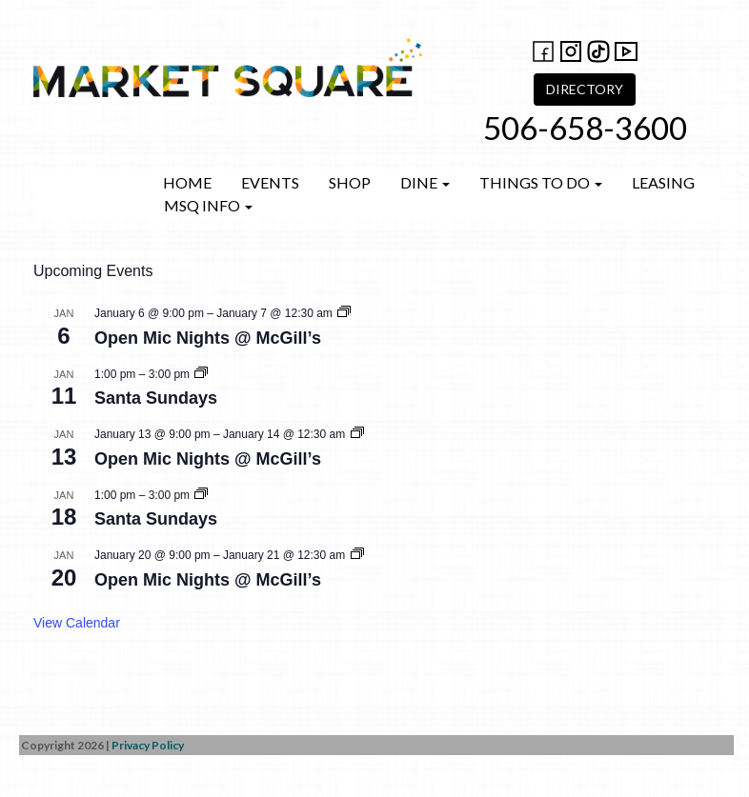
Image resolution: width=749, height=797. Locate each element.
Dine (425, 182)
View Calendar (76, 622)
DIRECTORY (584, 89)
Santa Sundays (155, 398)
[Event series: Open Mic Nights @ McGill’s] (344, 313)
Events (270, 182)
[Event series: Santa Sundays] (201, 374)
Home (187, 182)
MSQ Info (208, 205)
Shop (350, 182)
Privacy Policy (147, 745)
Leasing (663, 182)
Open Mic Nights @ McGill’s (207, 338)
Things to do (540, 182)
